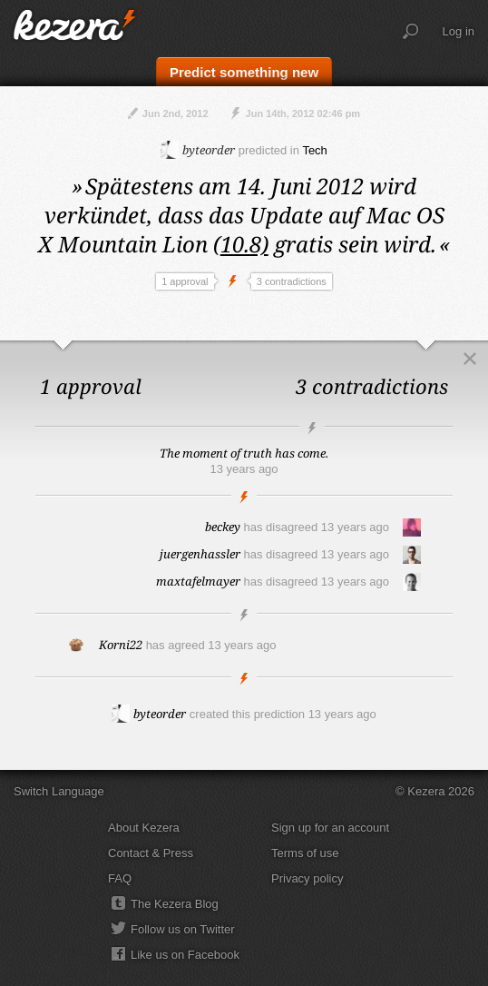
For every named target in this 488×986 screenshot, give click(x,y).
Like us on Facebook (185, 954)
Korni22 (120, 644)
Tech (314, 150)
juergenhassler (200, 554)
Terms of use (304, 853)
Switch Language (59, 791)
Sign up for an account (330, 827)
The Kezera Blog (175, 904)
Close (470, 358)
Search (411, 31)
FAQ (120, 878)
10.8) (244, 244)
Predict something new (244, 72)
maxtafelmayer (198, 581)
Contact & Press (150, 853)
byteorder (198, 150)
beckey (222, 526)
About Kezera (144, 827)
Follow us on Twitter (183, 929)
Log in (458, 31)
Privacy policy (307, 878)
